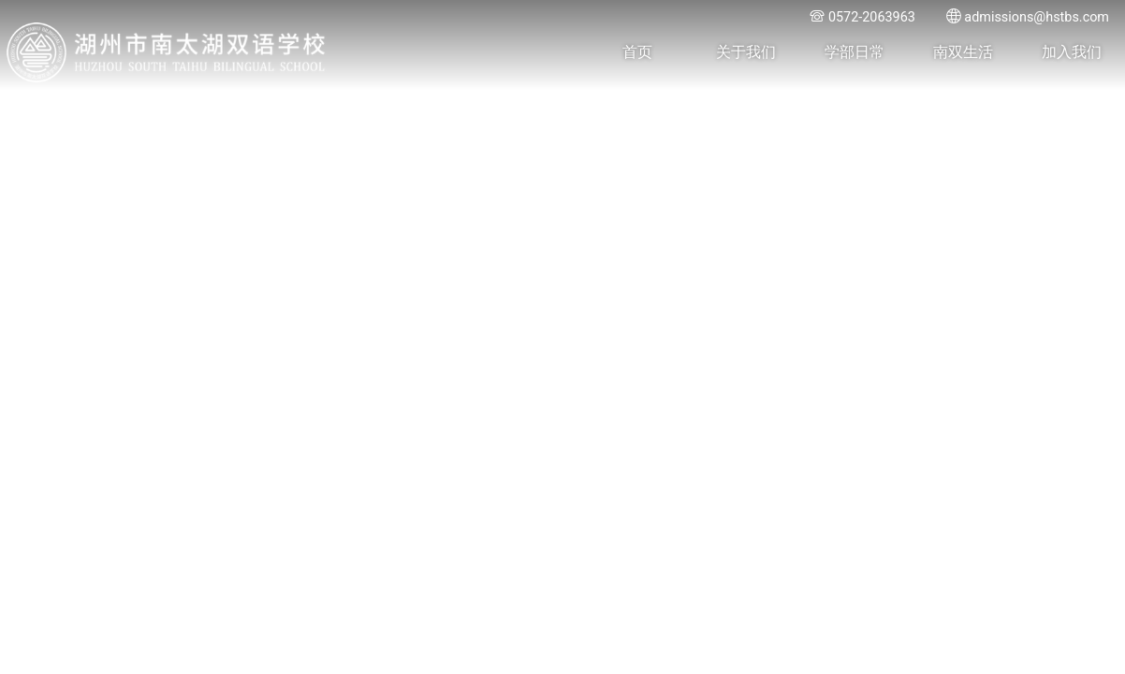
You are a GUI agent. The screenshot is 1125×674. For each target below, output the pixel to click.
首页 (637, 52)
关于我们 (746, 52)
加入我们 (1072, 52)
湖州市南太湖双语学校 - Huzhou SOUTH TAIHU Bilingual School (167, 52)
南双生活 (963, 52)
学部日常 (854, 52)
